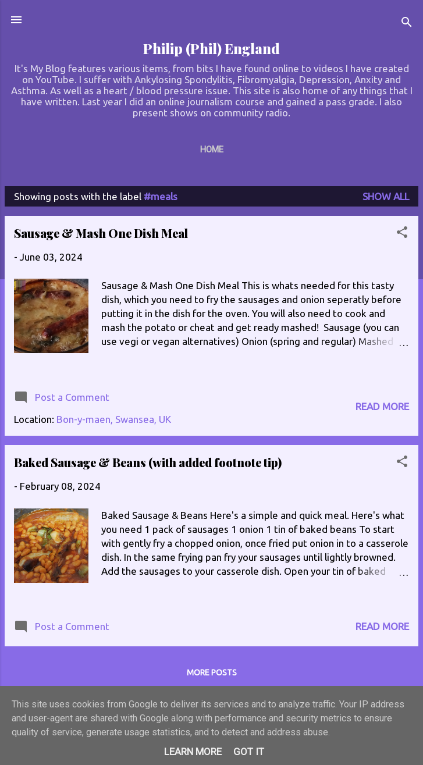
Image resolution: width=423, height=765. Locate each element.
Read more (382, 406)
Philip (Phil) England (211, 49)
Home (211, 149)
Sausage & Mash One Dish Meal (101, 233)
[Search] (407, 23)
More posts (212, 672)
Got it (248, 751)
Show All (385, 196)
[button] (402, 234)
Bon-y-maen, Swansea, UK (113, 419)
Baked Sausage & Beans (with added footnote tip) (148, 462)
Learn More (193, 751)
